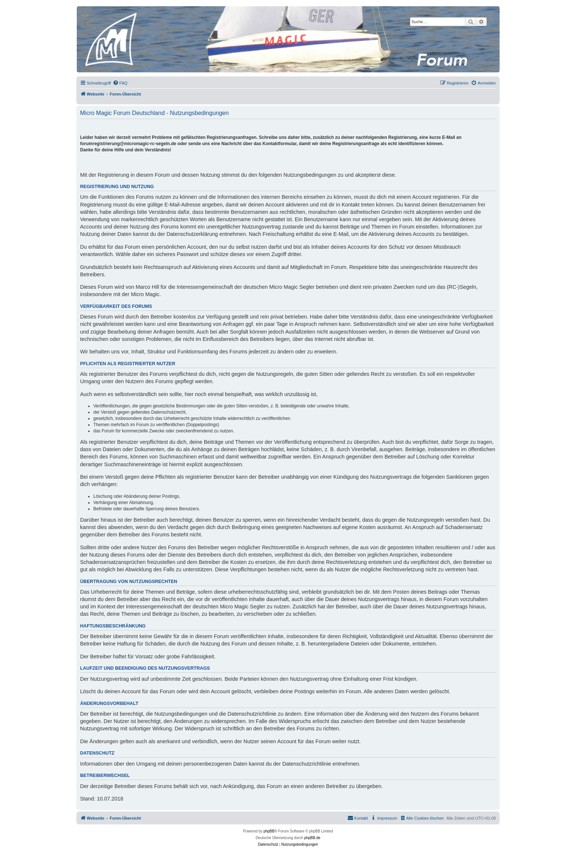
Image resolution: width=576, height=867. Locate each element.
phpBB (268, 831)
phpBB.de (312, 838)
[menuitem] (120, 83)
